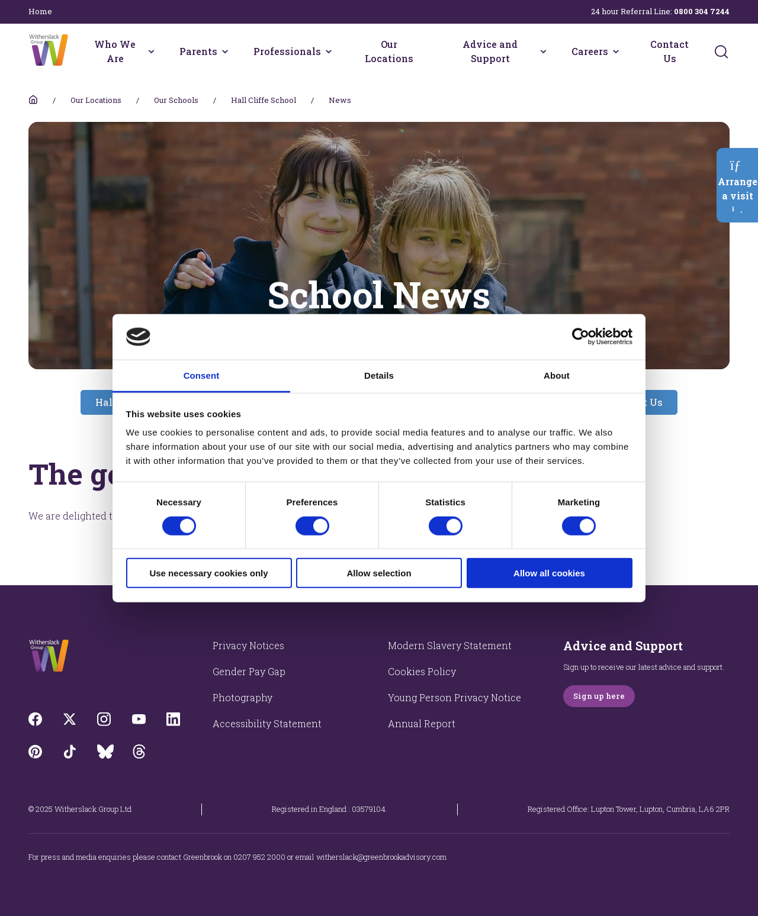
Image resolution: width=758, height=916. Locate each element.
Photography (242, 697)
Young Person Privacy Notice (454, 697)
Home (40, 11)
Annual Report (421, 723)
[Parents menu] (225, 51)
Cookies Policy (422, 671)
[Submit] (721, 51)
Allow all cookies (549, 573)
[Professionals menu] (328, 51)
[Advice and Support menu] (543, 51)
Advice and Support (490, 51)
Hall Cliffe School (263, 100)
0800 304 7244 (702, 11)
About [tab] (557, 375)
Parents (198, 51)
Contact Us (669, 51)
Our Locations (389, 51)
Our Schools (176, 100)
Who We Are (115, 51)
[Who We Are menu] (151, 51)
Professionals (287, 51)
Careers (589, 51)
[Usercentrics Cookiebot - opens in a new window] (580, 337)
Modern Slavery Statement (450, 645)
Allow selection (378, 573)
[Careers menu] (616, 51)
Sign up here (599, 696)
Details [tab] (379, 375)
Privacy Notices (248, 645)
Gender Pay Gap (249, 671)
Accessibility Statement (267, 723)
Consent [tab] (202, 375)
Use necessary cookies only (208, 573)
